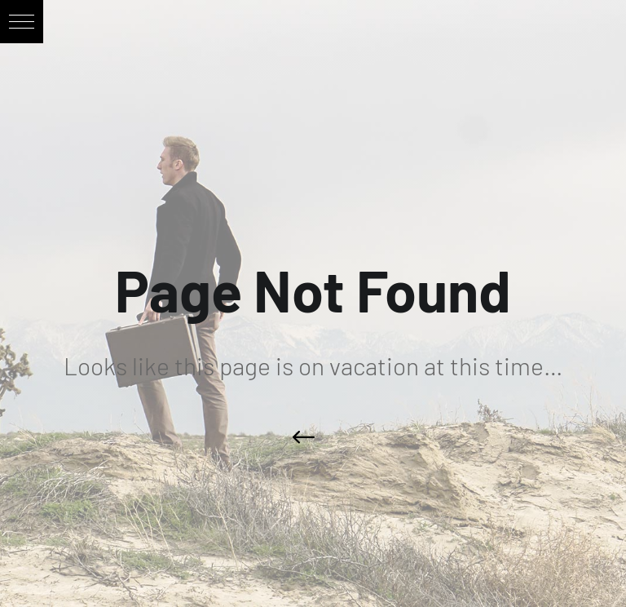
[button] (21, 21)
